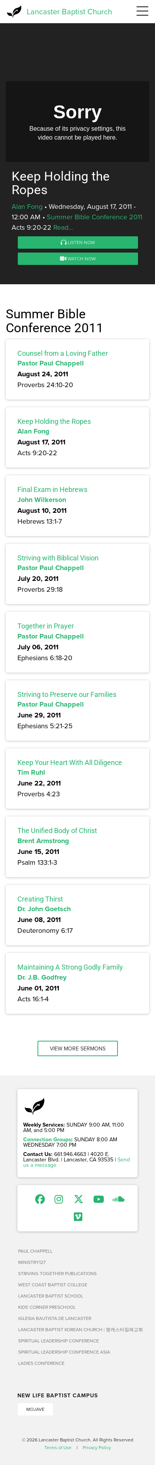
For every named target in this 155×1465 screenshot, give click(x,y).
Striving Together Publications (57, 1273)
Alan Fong (27, 206)
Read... (63, 227)
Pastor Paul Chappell (50, 363)
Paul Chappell (35, 1251)
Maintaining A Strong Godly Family (70, 967)
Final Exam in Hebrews (52, 489)
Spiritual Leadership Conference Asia (64, 1352)
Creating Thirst (40, 899)
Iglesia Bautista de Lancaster (54, 1318)
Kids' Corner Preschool (47, 1307)
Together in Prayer (45, 626)
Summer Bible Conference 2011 (94, 217)
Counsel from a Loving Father (62, 353)
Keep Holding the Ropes (54, 421)
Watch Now (78, 258)
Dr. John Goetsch (44, 909)
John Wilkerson (41, 500)
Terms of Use (58, 1447)
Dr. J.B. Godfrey (41, 977)
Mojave (35, 1409)
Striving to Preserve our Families (66, 694)
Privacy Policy (97, 1447)
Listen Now (78, 242)
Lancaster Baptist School (50, 1296)
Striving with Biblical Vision (58, 558)
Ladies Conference (41, 1363)
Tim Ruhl (31, 772)
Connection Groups (47, 1139)
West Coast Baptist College (52, 1284)
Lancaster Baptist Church (69, 11)
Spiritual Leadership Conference (58, 1340)
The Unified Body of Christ (57, 830)
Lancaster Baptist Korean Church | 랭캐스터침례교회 (78, 1329)
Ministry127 (32, 1262)
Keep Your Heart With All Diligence (69, 762)
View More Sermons (78, 1048)
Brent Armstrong (43, 841)
